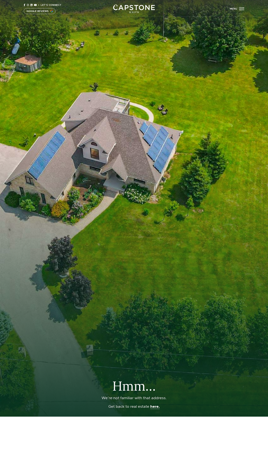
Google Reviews (39, 13)
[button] (237, 11)
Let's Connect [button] (51, 7)
